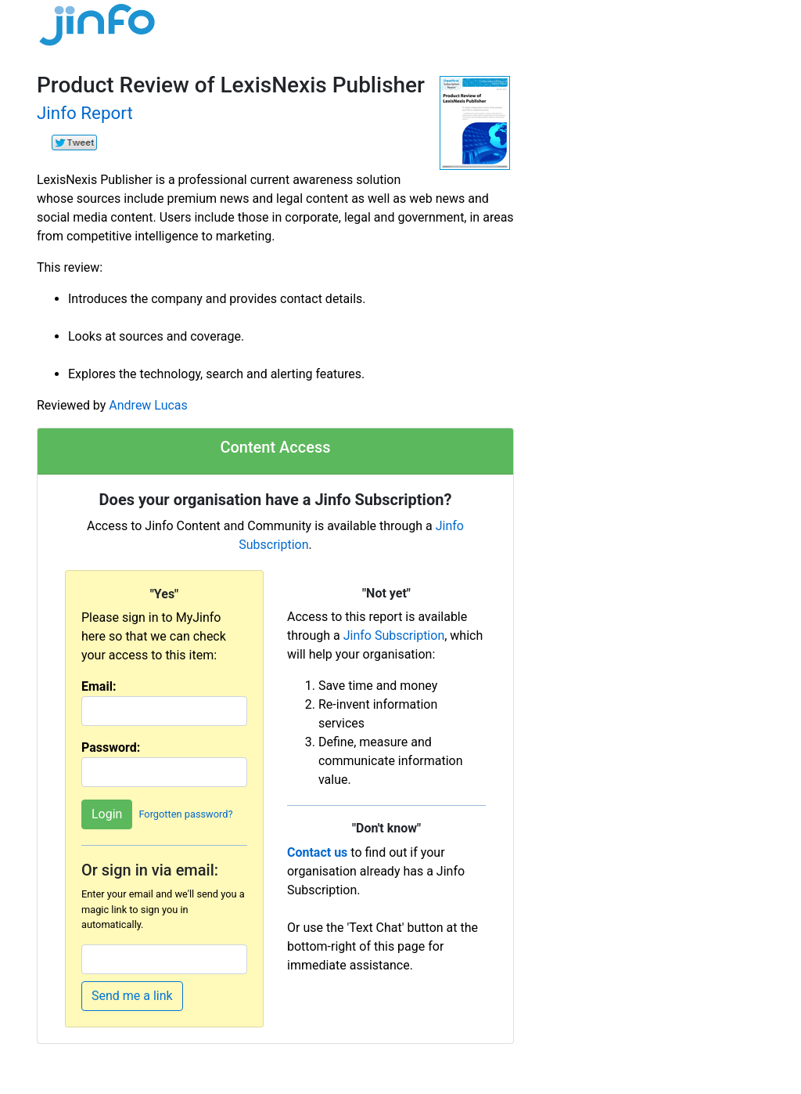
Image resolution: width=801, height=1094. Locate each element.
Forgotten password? (185, 815)
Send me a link (132, 995)
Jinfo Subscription (394, 635)
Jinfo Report (85, 113)
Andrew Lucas (148, 405)
